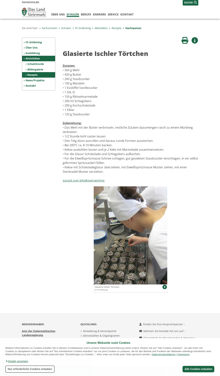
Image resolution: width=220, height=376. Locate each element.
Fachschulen (48, 28)
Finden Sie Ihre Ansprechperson (162, 324)
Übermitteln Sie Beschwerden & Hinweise (167, 338)
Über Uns (31, 47)
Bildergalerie (35, 69)
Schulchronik (35, 64)
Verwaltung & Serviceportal (99, 331)
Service (113, 14)
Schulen (73, 14)
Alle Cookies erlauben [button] (198, 369)
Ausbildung (33, 53)
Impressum (184, 354)
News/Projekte (35, 80)
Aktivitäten (100, 28)
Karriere (99, 14)
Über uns (58, 14)
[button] (16, 361)
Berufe (86, 14)
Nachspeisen (132, 28)
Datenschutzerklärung (164, 354)
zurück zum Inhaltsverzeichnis (84, 180)
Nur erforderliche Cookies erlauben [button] (30, 369)
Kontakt (127, 14)
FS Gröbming (81, 28)
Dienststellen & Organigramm (101, 335)
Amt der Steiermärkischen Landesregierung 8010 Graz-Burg (38, 335)
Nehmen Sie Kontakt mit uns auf (162, 331)
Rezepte (115, 28)
